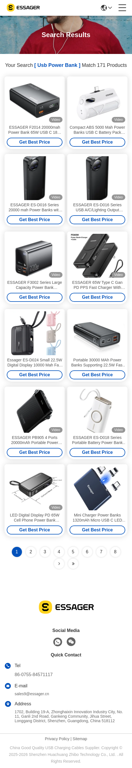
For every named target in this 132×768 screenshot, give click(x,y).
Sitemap (80, 739)
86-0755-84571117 (34, 674)
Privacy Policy (57, 739)
